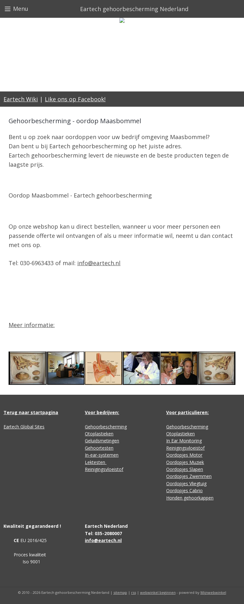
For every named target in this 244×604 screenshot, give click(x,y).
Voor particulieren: (187, 412)
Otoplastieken (99, 434)
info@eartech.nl (98, 263)
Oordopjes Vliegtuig (186, 483)
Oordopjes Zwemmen (189, 476)
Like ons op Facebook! (75, 99)
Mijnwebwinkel (213, 592)
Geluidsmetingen (102, 441)
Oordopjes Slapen (184, 469)
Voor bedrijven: (102, 412)
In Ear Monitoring (184, 441)
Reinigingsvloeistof (104, 469)
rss (133, 592)
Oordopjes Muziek (185, 462)
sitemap (120, 592)
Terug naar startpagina (30, 412)
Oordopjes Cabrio (184, 490)
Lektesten (95, 462)
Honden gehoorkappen (190, 498)
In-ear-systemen (102, 455)
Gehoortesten (99, 448)
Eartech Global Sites (23, 427)
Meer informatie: (32, 325)
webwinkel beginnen (158, 592)
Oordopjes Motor (184, 455)
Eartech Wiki (20, 99)
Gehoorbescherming (106, 427)
